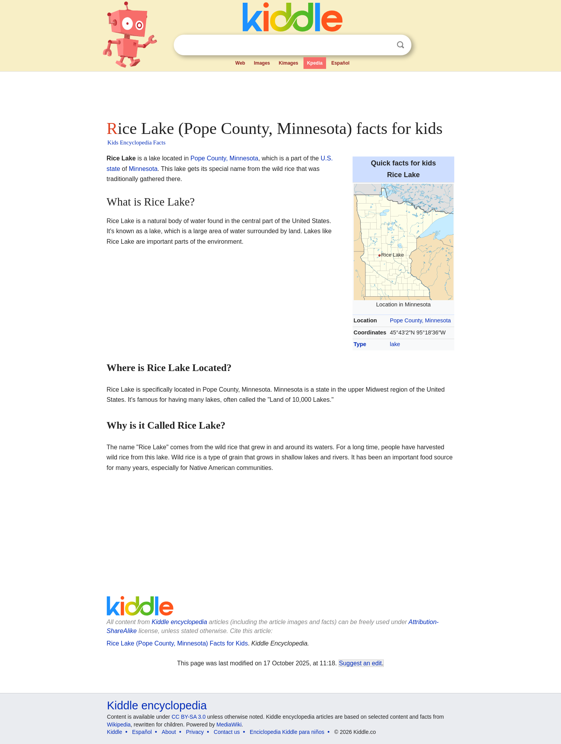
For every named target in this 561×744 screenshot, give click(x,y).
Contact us (227, 732)
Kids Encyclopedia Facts (137, 142)
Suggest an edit (360, 663)
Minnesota (143, 168)
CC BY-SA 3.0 (188, 717)
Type (360, 344)
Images (262, 63)
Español (340, 63)
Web (240, 63)
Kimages (288, 63)
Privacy (195, 732)
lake (395, 344)
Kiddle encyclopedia (179, 622)
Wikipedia (119, 724)
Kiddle (114, 732)
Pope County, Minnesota (420, 320)
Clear (384, 45)
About (169, 732)
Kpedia (315, 63)
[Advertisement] (280, 93)
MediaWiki (229, 724)
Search (400, 45)
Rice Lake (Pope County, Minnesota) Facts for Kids (177, 643)
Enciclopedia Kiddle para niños (287, 732)
